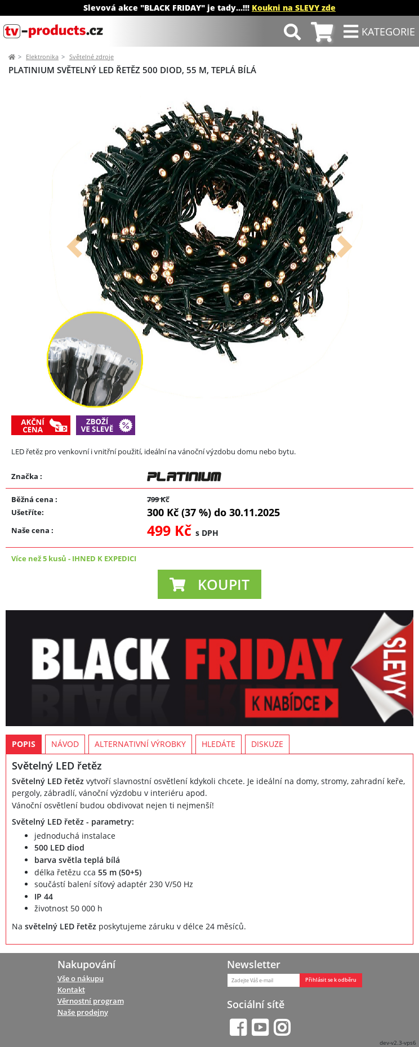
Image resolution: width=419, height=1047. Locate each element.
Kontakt (71, 990)
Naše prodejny (82, 1012)
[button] (74, 246)
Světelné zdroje (91, 56)
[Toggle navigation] (379, 31)
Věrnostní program (90, 1001)
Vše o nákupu (80, 978)
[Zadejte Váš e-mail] (263, 980)
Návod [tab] (65, 744)
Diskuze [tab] (267, 744)
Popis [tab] (23, 744)
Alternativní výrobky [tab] (140, 744)
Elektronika (42, 56)
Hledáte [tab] (218, 744)
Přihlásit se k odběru (330, 980)
